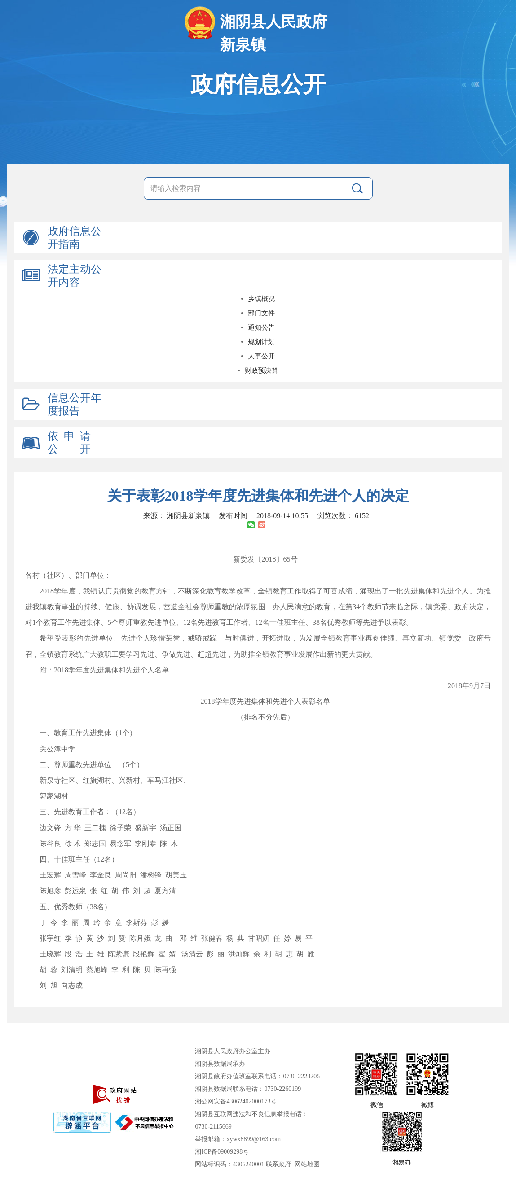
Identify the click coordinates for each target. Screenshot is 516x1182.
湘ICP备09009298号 (222, 1151)
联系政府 (278, 1164)
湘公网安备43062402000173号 (236, 1101)
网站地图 (307, 1164)
